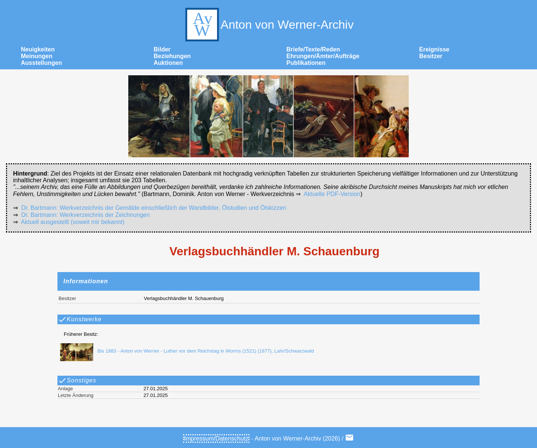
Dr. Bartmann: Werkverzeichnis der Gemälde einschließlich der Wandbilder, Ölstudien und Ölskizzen (153, 208)
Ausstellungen (41, 63)
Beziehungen (172, 56)
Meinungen (36, 56)
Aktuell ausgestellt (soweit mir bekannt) (72, 222)
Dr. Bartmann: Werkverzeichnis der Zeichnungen (85, 215)
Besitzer (430, 56)
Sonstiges (77, 380)
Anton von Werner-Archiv (268, 24)
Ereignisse (434, 49)
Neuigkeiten (38, 49)
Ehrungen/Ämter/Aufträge (322, 56)
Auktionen (168, 63)
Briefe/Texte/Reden (313, 49)
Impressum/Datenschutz (216, 438)
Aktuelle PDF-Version (332, 194)
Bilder (162, 49)
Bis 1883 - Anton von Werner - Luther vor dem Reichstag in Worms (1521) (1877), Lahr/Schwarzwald (185, 351)
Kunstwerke (80, 319)
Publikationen (306, 63)
